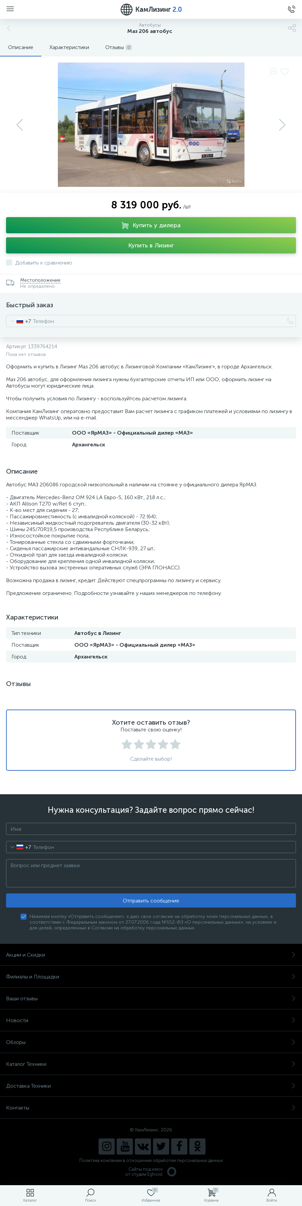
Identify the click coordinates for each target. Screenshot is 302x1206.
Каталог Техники (151, 1064)
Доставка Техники (151, 1086)
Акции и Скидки (151, 955)
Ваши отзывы (151, 998)
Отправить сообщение (151, 900)
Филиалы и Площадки (151, 976)
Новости (151, 1020)
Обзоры (151, 1042)
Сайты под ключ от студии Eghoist (151, 1171)
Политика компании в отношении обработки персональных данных (151, 1160)
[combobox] (18, 321)
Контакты (151, 1107)
